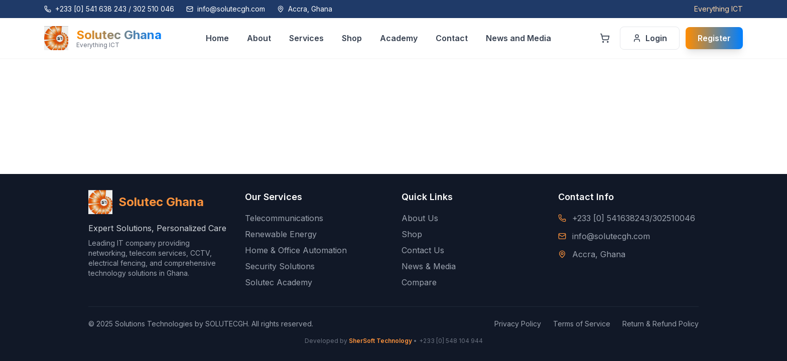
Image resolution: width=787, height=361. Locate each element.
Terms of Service (581, 323)
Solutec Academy (278, 282)
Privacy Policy (517, 323)
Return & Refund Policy (660, 323)
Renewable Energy (281, 234)
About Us (420, 218)
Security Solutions (280, 266)
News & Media (429, 266)
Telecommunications (284, 218)
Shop (412, 234)
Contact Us (423, 250)
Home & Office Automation (296, 250)
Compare (419, 282)
